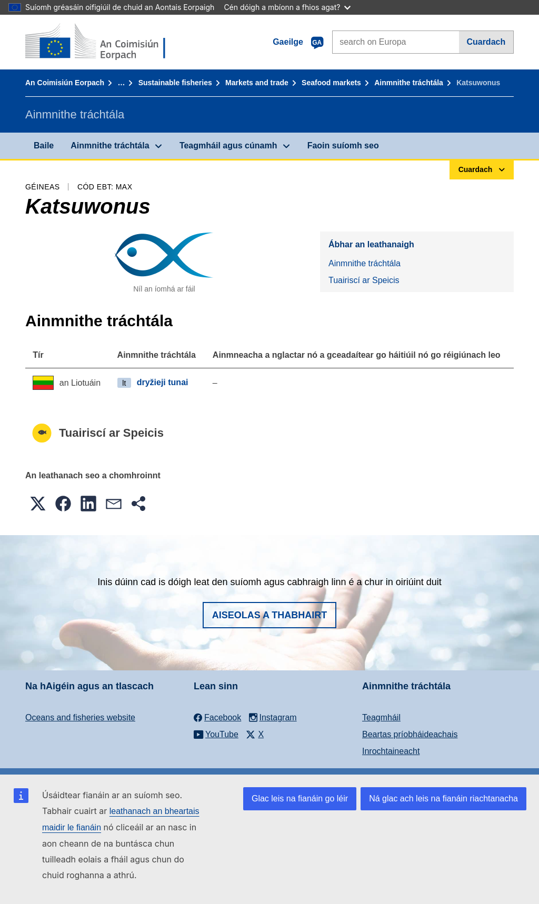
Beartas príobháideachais (409, 734)
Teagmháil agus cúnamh (228, 145)
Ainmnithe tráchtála (408, 82)
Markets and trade (256, 82)
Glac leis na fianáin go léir (300, 798)
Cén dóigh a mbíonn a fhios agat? (287, 7)
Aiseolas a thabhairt (269, 615)
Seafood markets (331, 82)
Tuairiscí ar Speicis (364, 280)
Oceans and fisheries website (80, 717)
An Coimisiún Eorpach (64, 82)
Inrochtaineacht (391, 751)
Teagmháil (381, 717)
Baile (44, 145)
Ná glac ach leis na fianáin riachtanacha (443, 798)
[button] (37, 503)
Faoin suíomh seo (343, 145)
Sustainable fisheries (175, 82)
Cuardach (485, 41)
